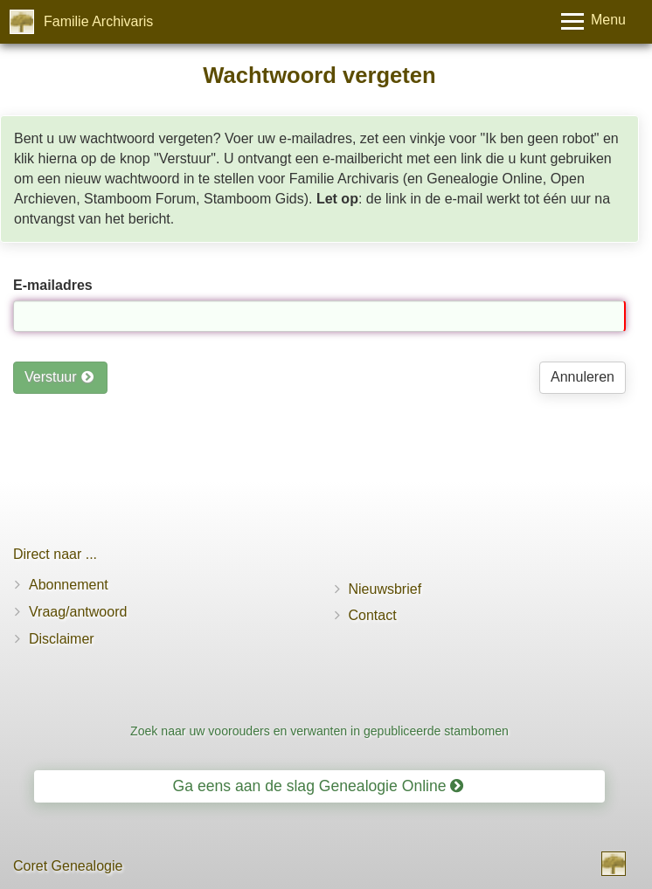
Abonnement (68, 584)
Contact (373, 615)
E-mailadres (53, 285)
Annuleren (582, 376)
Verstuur (59, 376)
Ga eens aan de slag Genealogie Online (318, 786)
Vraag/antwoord (78, 611)
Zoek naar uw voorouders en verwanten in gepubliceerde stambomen (319, 731)
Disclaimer (61, 638)
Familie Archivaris (98, 21)
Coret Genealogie (67, 865)
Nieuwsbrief (385, 589)
